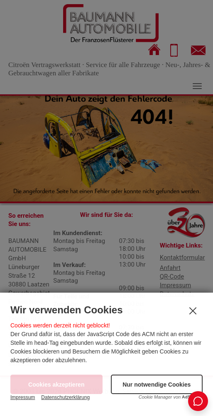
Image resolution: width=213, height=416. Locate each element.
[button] (157, 384)
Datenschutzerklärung (65, 397)
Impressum (22, 397)
